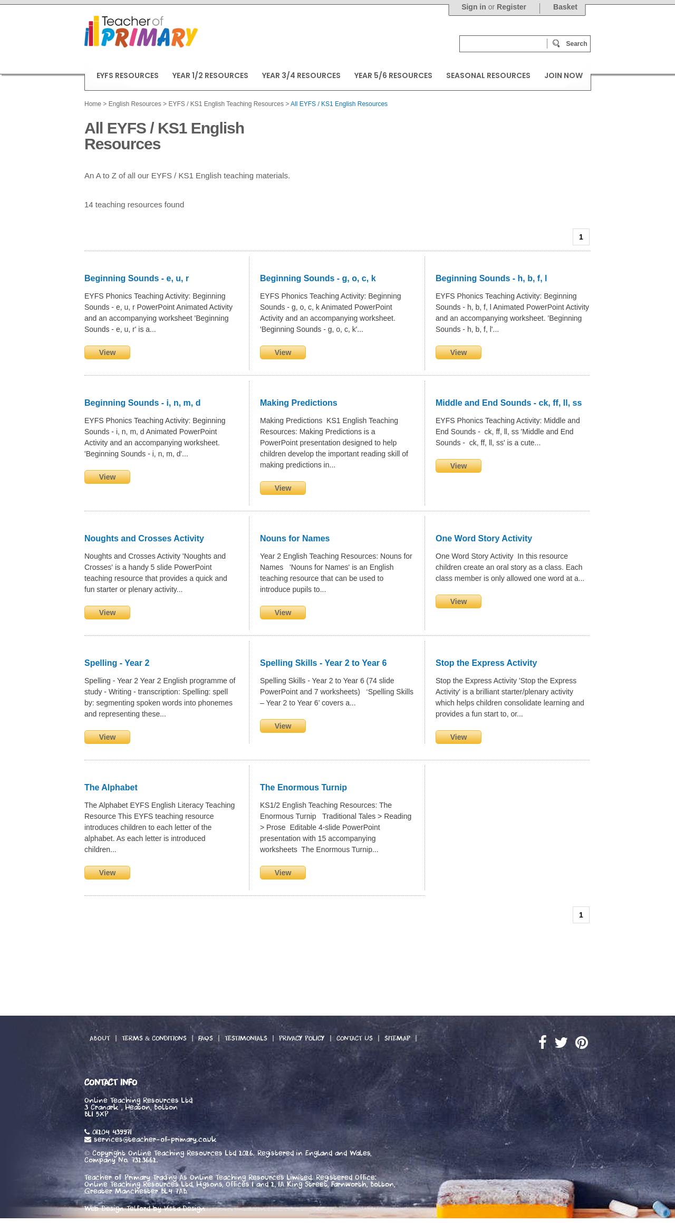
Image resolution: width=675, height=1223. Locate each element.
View (107, 352)
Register (511, 7)
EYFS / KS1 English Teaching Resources (226, 104)
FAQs (205, 1038)
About (100, 1038)
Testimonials (246, 1038)
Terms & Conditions (154, 1038)
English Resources (135, 104)
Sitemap (397, 1038)
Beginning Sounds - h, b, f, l (491, 278)
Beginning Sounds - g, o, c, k (318, 278)
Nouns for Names (295, 538)
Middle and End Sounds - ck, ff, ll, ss (509, 402)
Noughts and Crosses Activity (144, 538)
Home (92, 104)
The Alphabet (111, 787)
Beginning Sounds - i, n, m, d (142, 402)
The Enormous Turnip (303, 787)
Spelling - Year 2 (116, 662)
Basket (565, 7)
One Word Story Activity (484, 538)
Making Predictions (299, 402)
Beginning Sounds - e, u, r (136, 278)
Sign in (473, 7)
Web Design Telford (117, 1209)
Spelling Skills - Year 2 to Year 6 (323, 662)
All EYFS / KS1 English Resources (339, 104)
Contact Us (354, 1038)
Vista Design (184, 1209)
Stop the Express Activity (486, 662)
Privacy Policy (302, 1038)
